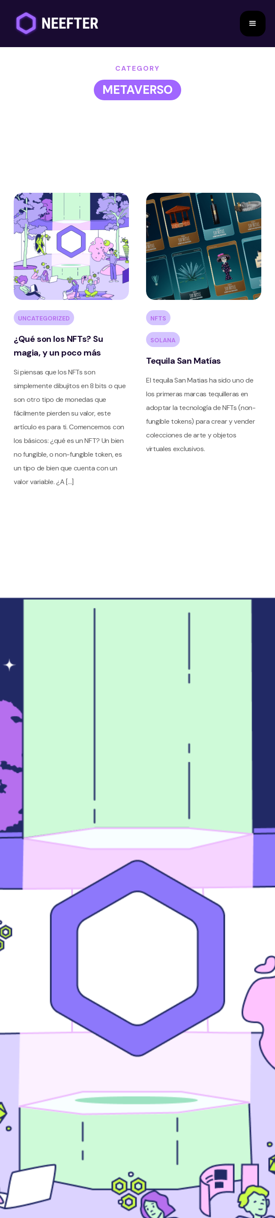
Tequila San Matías (183, 360)
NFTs (158, 318)
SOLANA (163, 340)
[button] (253, 23)
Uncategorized (44, 318)
